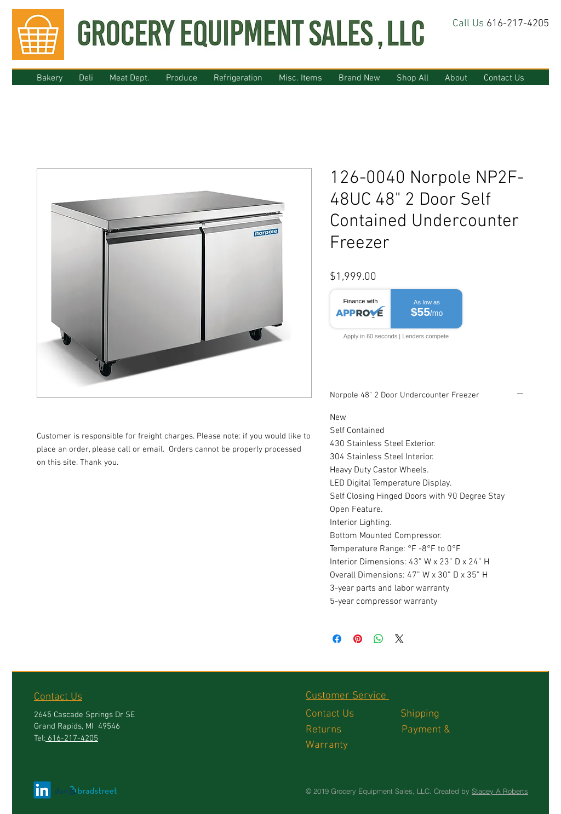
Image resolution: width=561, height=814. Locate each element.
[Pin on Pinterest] (357, 638)
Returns (354, 730)
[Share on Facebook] (337, 638)
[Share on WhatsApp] (378, 638)
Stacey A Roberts (500, 791)
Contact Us (353, 714)
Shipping (421, 714)
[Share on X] (399, 638)
